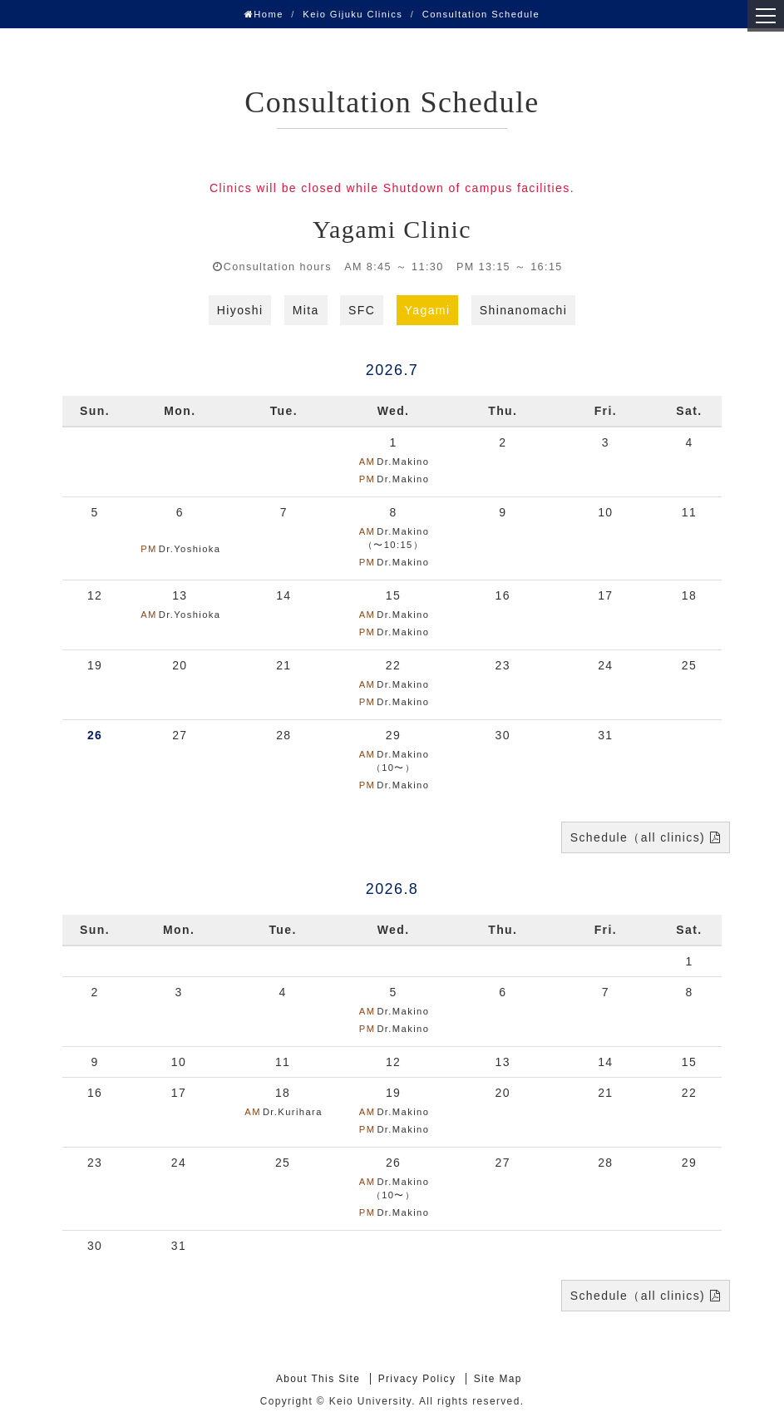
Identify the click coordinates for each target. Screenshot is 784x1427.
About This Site (318, 1379)
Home (264, 14)
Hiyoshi (240, 310)
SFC (361, 310)
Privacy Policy (417, 1379)
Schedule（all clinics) (637, 837)
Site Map (498, 1379)
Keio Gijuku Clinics (352, 14)
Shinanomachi (524, 310)
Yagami (428, 310)
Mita (306, 310)
